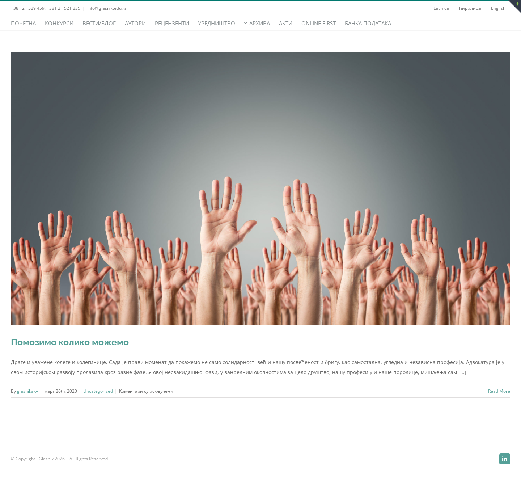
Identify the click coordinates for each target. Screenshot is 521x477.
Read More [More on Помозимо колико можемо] (499, 391)
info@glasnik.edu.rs (107, 8)
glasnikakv (27, 391)
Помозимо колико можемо (70, 342)
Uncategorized (98, 391)
